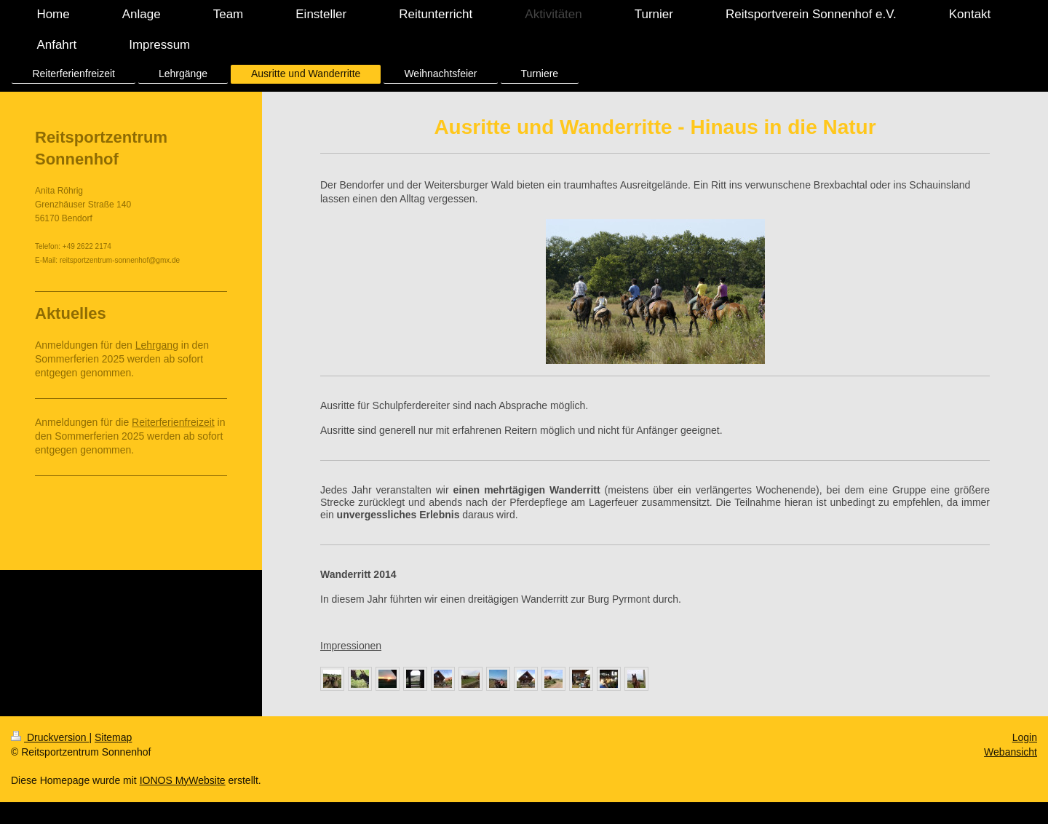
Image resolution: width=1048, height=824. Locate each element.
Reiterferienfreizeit (173, 422)
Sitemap (113, 737)
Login (1024, 737)
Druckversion (50, 737)
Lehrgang (156, 345)
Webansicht (1010, 752)
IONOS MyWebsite (183, 780)
